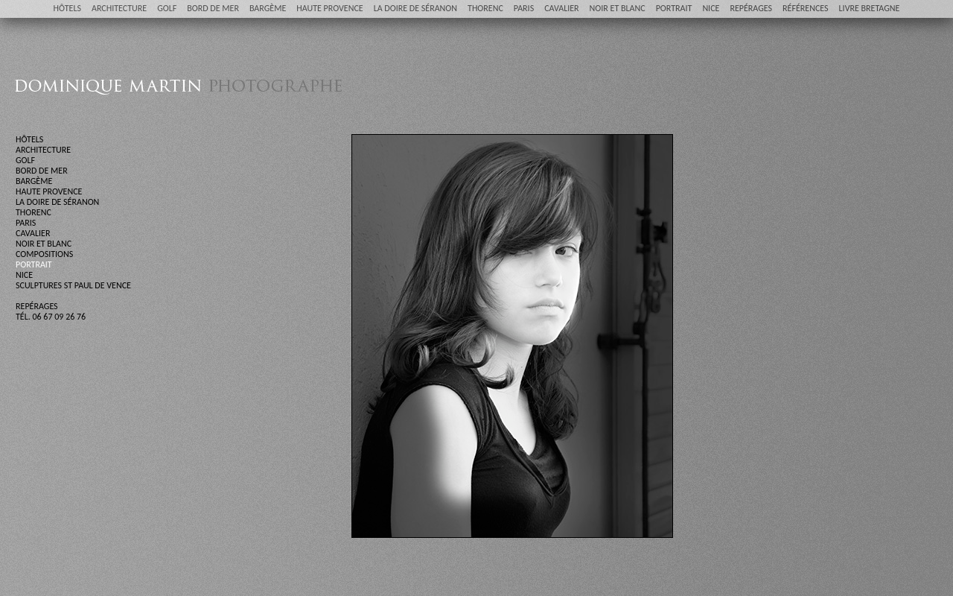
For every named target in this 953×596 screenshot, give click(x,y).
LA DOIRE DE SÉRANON (57, 202)
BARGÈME (34, 181)
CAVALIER (33, 233)
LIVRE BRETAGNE (869, 8)
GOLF (25, 160)
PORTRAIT (674, 8)
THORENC (33, 212)
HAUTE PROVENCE (49, 191)
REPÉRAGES (37, 306)
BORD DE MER (42, 170)
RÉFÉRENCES (806, 8)
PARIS (26, 223)
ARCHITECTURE (43, 150)
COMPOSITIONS (44, 254)
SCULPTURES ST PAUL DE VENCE (73, 285)
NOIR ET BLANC (43, 243)
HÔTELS (29, 139)
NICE (24, 275)
